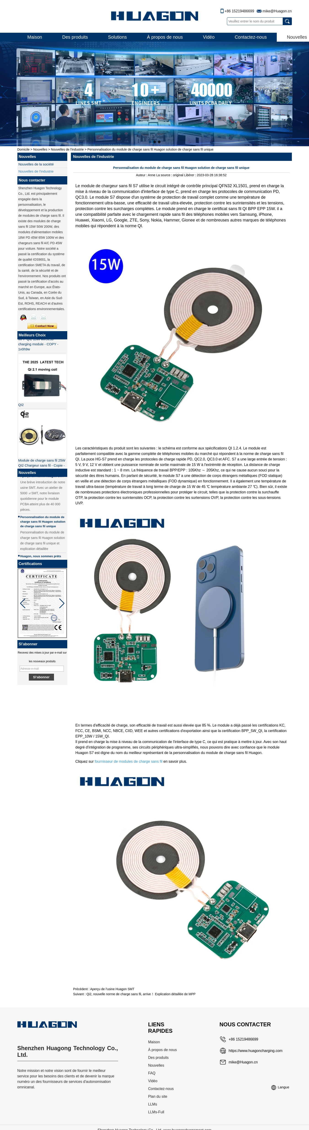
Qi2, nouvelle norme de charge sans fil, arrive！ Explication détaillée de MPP (141, 994)
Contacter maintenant (42, 326)
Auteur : (142, 175)
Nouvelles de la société (36, 164)
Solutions (117, 37)
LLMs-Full (156, 1112)
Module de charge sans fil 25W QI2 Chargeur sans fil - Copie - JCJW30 (41, 466)
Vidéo (209, 37)
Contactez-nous (251, 37)
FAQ (152, 1073)
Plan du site (157, 1096)
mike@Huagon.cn (277, 11)
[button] (150, 142)
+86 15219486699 (239, 11)
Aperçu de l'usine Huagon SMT (112, 989)
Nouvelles (40, 149)
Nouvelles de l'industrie (67, 149)
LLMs (152, 1104)
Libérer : (190, 175)
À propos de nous (165, 37)
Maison (34, 37)
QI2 (21, 406)
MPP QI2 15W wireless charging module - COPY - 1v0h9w (38, 345)
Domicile (23, 149)
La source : (164, 175)
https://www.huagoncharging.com (256, 1051)
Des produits (75, 37)
